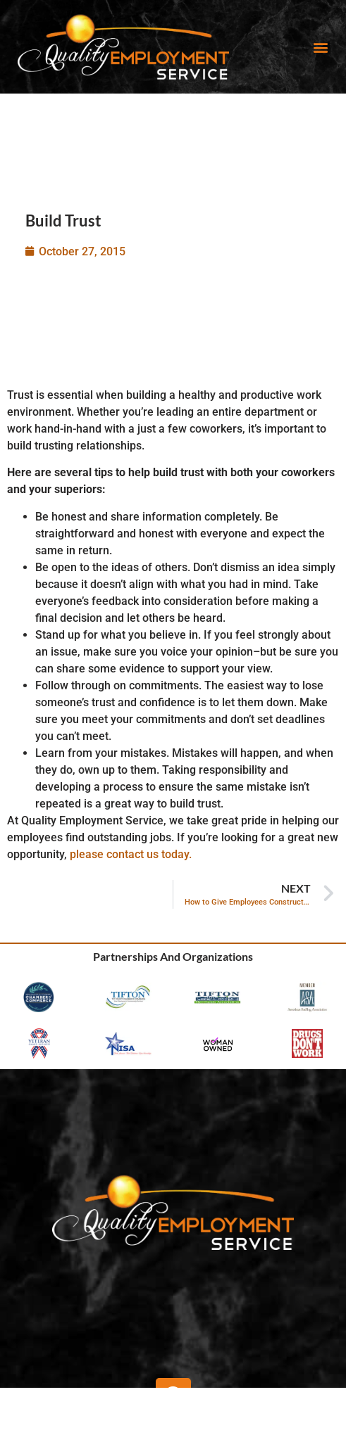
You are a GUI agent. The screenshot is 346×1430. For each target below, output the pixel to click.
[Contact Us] (285, 1400)
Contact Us (286, 1412)
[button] (320, 46)
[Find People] (171, 1400)
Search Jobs (56, 1412)
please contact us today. (131, 854)
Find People (171, 1412)
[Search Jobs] (57, 1400)
